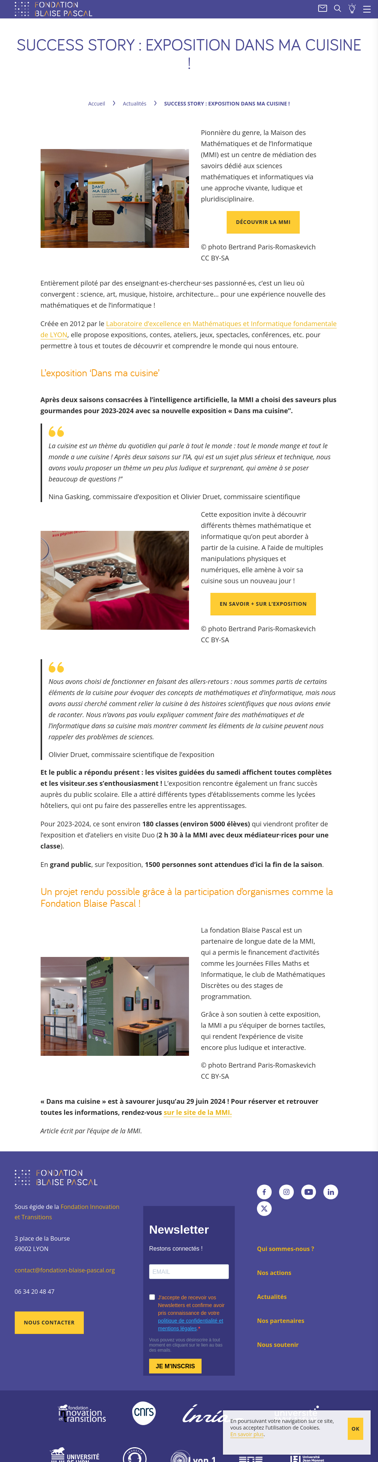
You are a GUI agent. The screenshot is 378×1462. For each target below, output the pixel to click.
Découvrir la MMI (263, 221)
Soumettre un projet (352, 9)
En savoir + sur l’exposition (263, 603)
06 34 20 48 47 (35, 1292)
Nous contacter (49, 1322)
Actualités (135, 103)
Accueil (96, 103)
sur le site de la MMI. (198, 1112)
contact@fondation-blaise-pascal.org (65, 1270)
